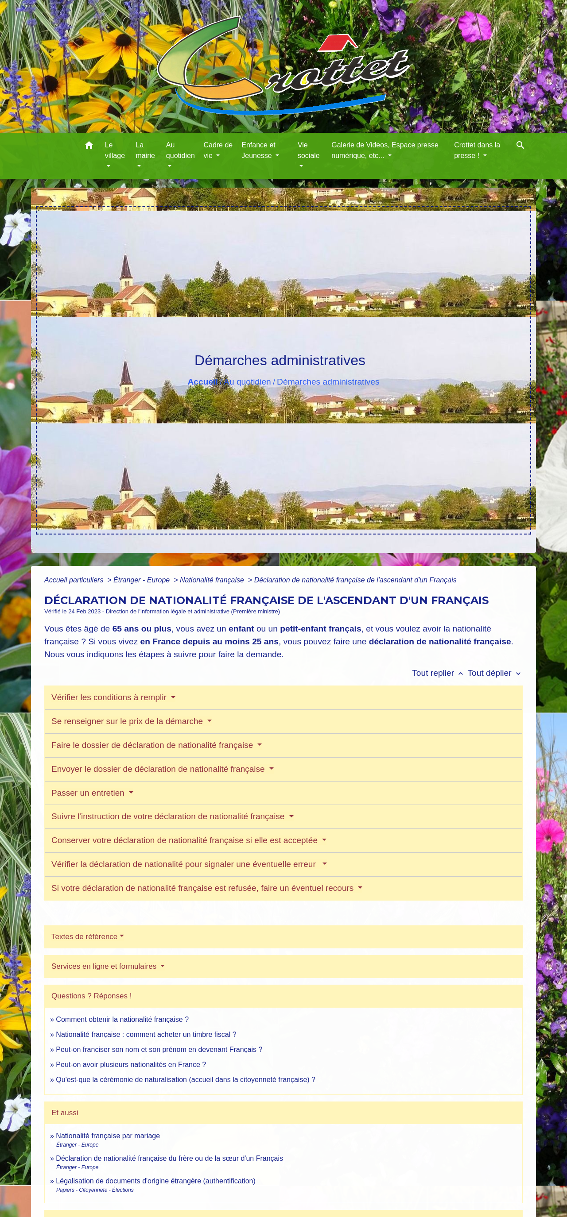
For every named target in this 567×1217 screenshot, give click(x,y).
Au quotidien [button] (180, 150)
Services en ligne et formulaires (105, 966)
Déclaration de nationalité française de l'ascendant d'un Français (355, 580)
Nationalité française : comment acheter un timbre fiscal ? (146, 1034)
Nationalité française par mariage (108, 1136)
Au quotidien (247, 381)
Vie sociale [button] (309, 150)
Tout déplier (495, 673)
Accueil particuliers (74, 580)
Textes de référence (84, 936)
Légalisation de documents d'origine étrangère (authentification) (155, 1181)
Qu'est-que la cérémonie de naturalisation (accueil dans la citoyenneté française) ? (185, 1079)
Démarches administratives (328, 381)
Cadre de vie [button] (218, 150)
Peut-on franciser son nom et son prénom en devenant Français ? (159, 1049)
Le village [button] (115, 150)
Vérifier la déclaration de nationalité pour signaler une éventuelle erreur (185, 864)
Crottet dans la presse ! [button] (477, 150)
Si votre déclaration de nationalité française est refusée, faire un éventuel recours (203, 888)
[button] (89, 146)
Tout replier (439, 673)
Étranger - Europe (142, 580)
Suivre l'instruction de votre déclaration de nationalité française (169, 816)
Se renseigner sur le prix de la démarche (128, 721)
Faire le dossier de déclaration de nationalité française (153, 745)
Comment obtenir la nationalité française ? (122, 1019)
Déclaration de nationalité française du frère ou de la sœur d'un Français (169, 1158)
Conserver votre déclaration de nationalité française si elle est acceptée (185, 840)
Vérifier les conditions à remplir (110, 697)
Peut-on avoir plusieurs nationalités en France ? (131, 1064)
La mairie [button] (145, 150)
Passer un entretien (89, 792)
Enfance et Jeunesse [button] (258, 150)
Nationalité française (213, 580)
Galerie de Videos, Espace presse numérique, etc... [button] (385, 150)
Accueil (202, 381)
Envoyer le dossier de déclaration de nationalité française (159, 769)
